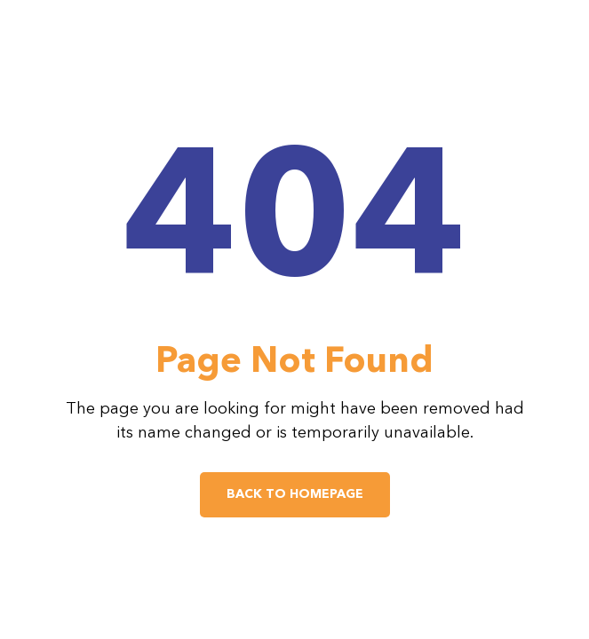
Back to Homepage (295, 494)
